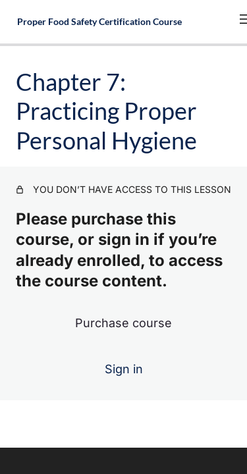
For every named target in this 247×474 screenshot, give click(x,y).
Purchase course (123, 323)
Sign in (124, 369)
